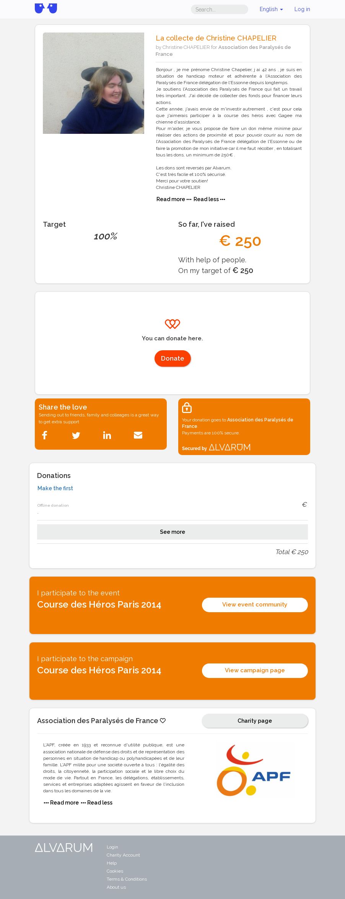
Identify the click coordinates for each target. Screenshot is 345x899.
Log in (302, 9)
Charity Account (123, 855)
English (271, 9)
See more (172, 532)
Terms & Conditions (127, 879)
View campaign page (255, 670)
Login (112, 847)
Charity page (255, 721)
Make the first (55, 488)
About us (116, 887)
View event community (254, 604)
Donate (172, 358)
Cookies (115, 871)
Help (112, 863)
